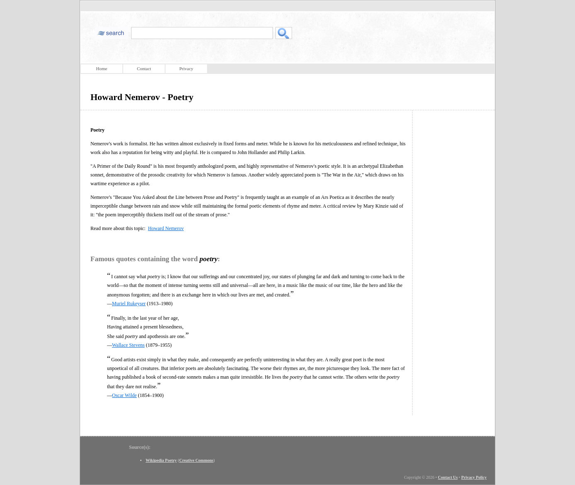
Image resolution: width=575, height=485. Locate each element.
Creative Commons (196, 460)
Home (101, 68)
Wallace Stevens (128, 345)
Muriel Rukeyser (129, 303)
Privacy (186, 68)
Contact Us (448, 477)
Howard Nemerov (166, 228)
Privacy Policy (474, 477)
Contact (144, 68)
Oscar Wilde (124, 395)
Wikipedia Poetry (161, 460)
